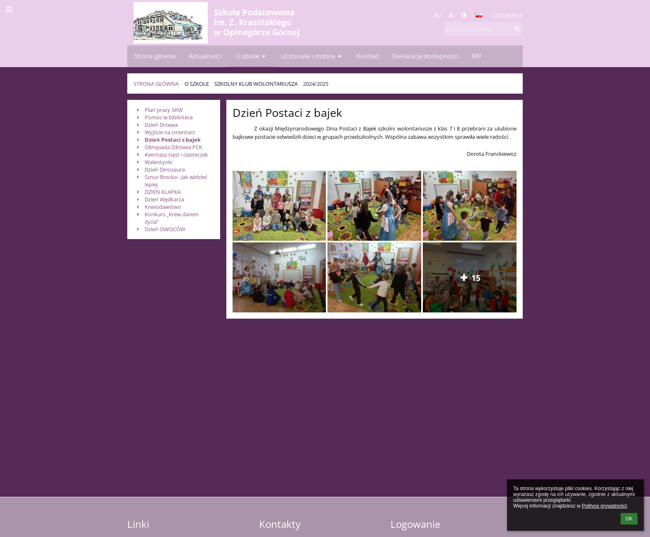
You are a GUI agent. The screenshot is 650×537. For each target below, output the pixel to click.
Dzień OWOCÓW (165, 229)
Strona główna (156, 83)
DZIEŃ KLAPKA (163, 192)
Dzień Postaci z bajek (173, 139)
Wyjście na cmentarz (170, 132)
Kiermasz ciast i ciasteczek (176, 154)
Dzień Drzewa (161, 124)
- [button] (451, 15)
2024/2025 (315, 83)
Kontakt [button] (368, 56)
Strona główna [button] (154, 56)
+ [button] (438, 15)
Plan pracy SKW (164, 110)
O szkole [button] (251, 56)
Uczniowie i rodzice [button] (312, 56)
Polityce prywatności (604, 506)
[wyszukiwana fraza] (483, 29)
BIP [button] (476, 56)
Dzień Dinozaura (165, 169)
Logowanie (507, 15)
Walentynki (158, 162)
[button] (479, 15)
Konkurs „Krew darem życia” (172, 217)
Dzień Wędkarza (164, 199)
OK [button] (629, 519)
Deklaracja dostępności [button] (425, 56)
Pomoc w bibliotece (169, 117)
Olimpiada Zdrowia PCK (173, 147)
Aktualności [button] (205, 56)
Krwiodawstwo (163, 206)
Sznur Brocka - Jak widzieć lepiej (176, 180)
